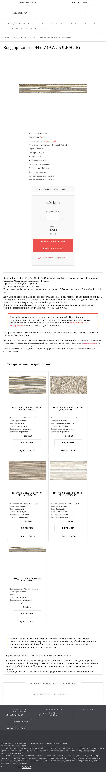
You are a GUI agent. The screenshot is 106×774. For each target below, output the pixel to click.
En (85, 23)
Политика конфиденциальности (14, 765)
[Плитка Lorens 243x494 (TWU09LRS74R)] (27, 388)
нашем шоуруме (90, 343)
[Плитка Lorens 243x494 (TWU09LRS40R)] (27, 474)
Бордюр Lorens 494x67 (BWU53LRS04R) (27, 581)
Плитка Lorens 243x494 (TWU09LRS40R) (28, 495)
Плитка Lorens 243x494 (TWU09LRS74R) (28, 409)
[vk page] (86, 715)
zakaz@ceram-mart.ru (16, 730)
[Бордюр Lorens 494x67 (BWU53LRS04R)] (27, 560)
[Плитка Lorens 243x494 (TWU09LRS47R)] (70, 388)
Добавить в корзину (53, 242)
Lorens (43, 137)
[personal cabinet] (80, 12)
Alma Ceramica (51, 141)
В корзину (28, 443)
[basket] (101, 12)
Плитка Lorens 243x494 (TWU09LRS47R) (70, 409)
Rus (94, 23)
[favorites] (90, 12)
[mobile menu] (6, 12)
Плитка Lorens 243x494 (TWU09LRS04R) (70, 495)
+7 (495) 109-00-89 (14, 717)
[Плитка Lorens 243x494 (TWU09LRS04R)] (70, 474)
